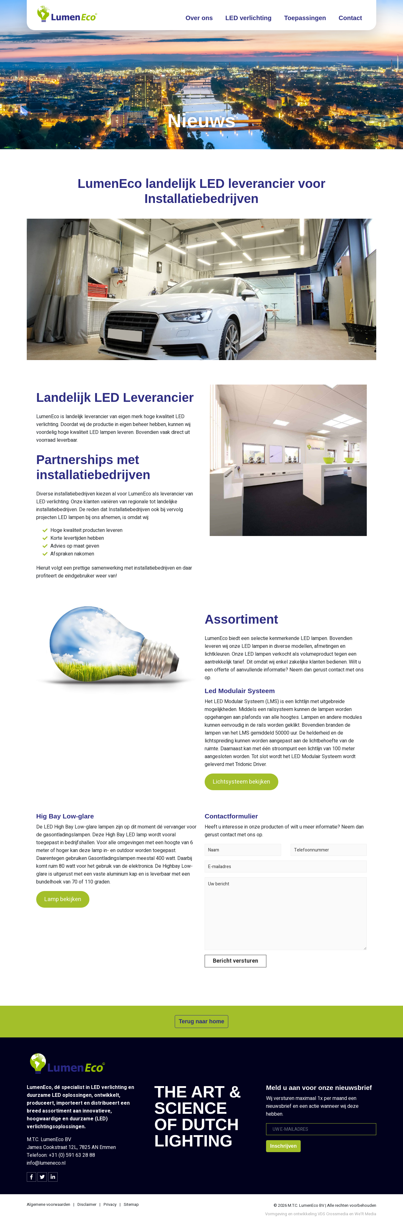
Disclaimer (86, 1204)
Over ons (199, 17)
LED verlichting (248, 17)
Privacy (110, 1204)
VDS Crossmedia (333, 1214)
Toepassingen (305, 17)
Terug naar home (201, 1021)
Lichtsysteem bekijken (241, 782)
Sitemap (131, 1204)
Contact (350, 17)
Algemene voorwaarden (48, 1204)
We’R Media (365, 1214)
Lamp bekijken (62, 899)
